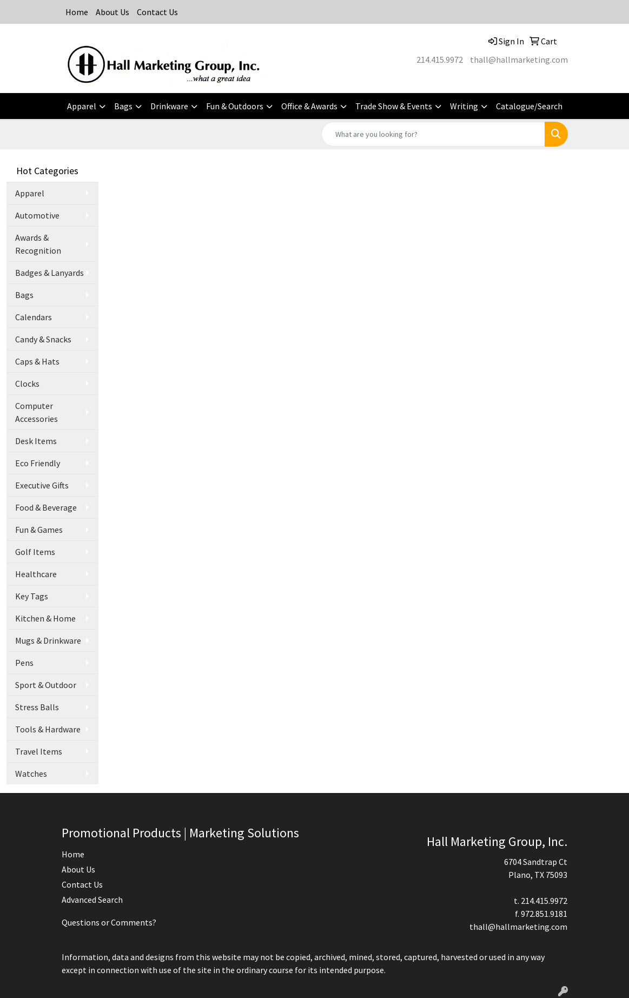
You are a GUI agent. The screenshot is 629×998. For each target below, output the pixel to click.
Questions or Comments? (109, 922)
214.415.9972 (439, 59)
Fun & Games (39, 529)
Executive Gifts (42, 485)
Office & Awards (309, 106)
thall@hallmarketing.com (519, 59)
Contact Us (157, 11)
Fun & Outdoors (234, 106)
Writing (464, 106)
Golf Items (35, 551)
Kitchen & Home (45, 618)
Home (76, 11)
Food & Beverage (46, 507)
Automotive (37, 215)
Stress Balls (37, 707)
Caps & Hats (37, 361)
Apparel (81, 106)
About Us (112, 11)
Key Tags (31, 596)
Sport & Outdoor (45, 684)
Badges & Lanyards (49, 272)
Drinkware (169, 106)
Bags (123, 106)
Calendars (33, 317)
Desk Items (36, 440)
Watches (31, 773)
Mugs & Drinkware (48, 640)
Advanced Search (92, 899)
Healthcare (36, 574)
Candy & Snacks (43, 339)
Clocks (27, 383)
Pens (24, 662)
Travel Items (38, 751)
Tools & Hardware (48, 729)
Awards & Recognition (38, 244)
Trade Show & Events (393, 106)
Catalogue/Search (529, 106)
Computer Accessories (36, 412)
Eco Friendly (37, 463)
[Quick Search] (433, 134)
